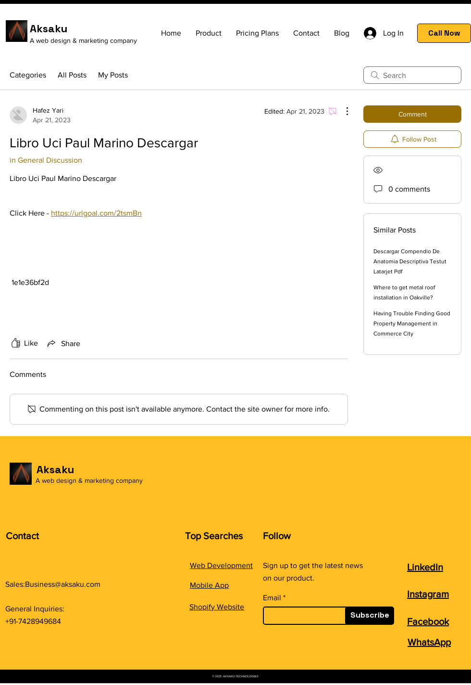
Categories (28, 75)
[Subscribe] (369, 616)
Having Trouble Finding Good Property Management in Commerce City (411, 323)
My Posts (113, 75)
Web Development (221, 565)
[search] (412, 75)
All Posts (72, 75)
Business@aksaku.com (62, 584)
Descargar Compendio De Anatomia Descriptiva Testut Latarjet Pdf (409, 261)
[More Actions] (342, 111)
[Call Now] (444, 33)
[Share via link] (63, 343)
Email (272, 598)
